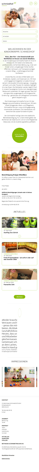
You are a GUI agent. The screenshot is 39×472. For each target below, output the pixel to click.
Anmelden (5, 438)
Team (3, 427)
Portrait (5, 426)
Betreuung (5, 420)
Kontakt (5, 400)
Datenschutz (6, 459)
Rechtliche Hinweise (8, 455)
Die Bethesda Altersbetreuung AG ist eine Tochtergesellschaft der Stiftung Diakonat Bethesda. (17, 448)
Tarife (3, 422)
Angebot (5, 419)
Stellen (5, 440)
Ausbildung (5, 431)
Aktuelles (5, 437)
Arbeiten (4, 429)
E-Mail (3, 412)
